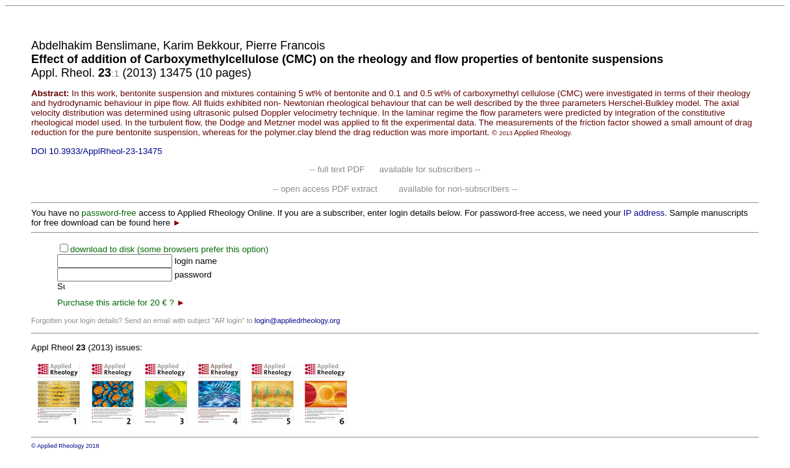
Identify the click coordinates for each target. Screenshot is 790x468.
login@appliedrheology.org (297, 320)
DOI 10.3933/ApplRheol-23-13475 (96, 151)
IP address (644, 213)
